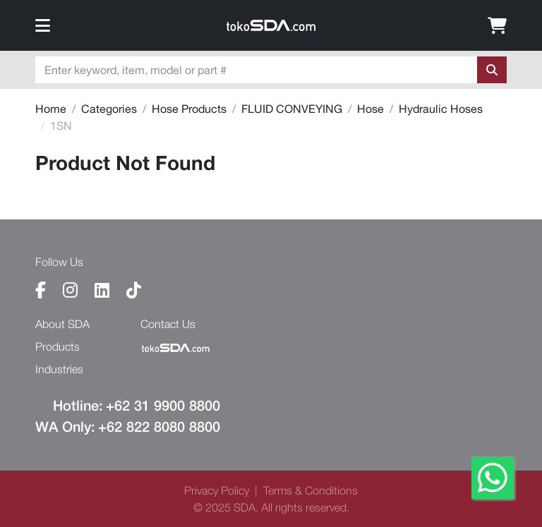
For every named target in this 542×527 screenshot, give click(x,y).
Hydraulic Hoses (441, 108)
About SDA (62, 323)
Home (50, 108)
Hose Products (189, 108)
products (57, 346)
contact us (167, 323)
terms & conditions (310, 490)
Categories (109, 108)
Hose (370, 108)
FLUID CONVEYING (291, 108)
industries (59, 369)
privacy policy (216, 490)
